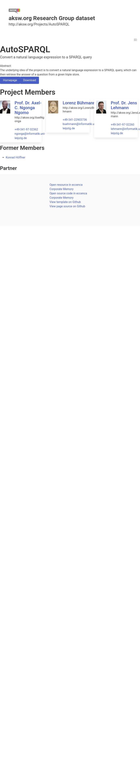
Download (29, 80)
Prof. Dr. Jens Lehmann (124, 105)
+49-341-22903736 (75, 119)
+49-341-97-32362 (26, 129)
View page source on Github (67, 206)
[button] (135, 40)
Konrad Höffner (15, 157)
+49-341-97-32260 (122, 124)
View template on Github (65, 202)
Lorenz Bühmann (79, 102)
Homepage (10, 80)
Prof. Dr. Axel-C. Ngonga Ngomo (28, 107)
